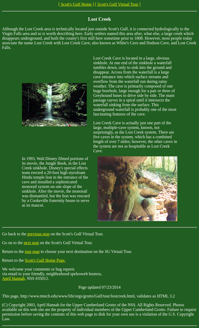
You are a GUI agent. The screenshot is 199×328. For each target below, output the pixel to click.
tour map (32, 251)
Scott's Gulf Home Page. (45, 260)
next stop (31, 242)
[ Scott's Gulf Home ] (76, 4)
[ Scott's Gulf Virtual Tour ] (118, 4)
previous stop (38, 234)
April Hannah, (14, 278)
